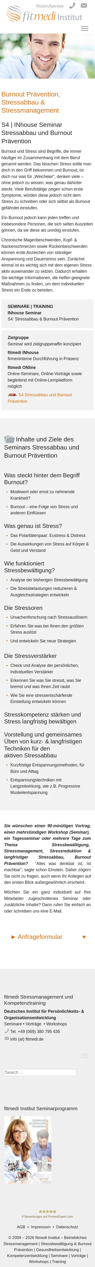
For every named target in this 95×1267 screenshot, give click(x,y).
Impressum (40, 1227)
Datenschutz (67, 1227)
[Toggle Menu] (84, 28)
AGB (21, 1227)
